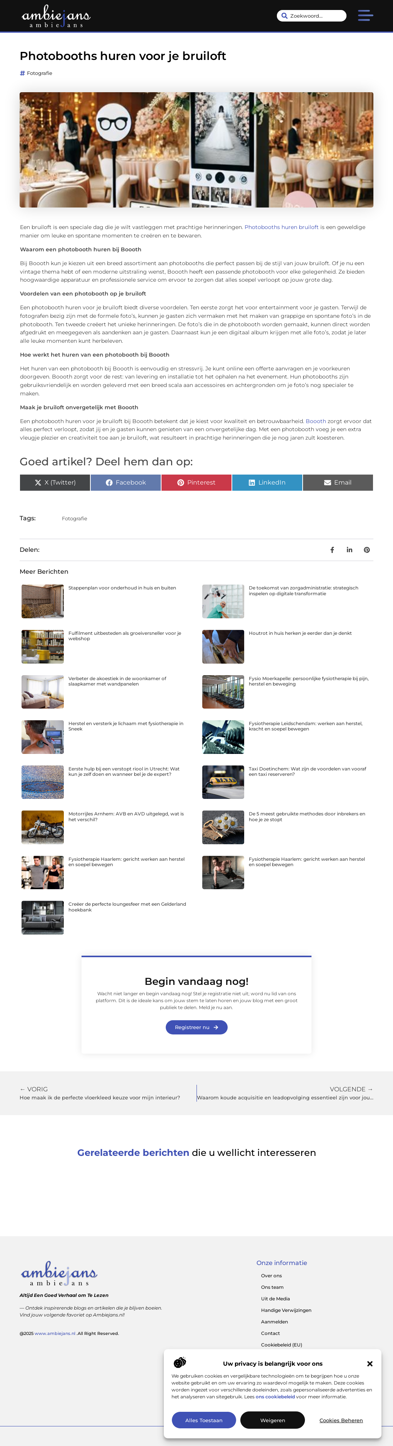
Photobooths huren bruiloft (282, 227)
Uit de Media (275, 1299)
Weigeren (272, 1420)
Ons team (272, 1287)
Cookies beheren (341, 1420)
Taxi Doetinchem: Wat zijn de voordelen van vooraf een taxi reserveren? (307, 771)
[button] (370, 1364)
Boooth (316, 421)
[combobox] (311, 16)
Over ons (271, 1275)
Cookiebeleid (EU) (281, 1345)
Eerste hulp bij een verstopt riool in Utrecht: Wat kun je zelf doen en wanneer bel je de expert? (124, 771)
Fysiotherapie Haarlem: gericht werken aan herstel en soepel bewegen (126, 861)
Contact (270, 1333)
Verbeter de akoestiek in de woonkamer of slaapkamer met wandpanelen (117, 681)
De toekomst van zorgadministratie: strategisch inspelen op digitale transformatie (303, 590)
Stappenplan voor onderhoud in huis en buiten (122, 588)
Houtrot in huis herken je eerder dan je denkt (300, 633)
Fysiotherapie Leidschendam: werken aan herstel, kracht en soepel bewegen (306, 726)
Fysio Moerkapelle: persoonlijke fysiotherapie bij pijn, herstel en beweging (309, 681)
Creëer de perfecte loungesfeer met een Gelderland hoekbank (127, 906)
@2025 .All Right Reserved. (69, 1333)
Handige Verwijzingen (286, 1310)
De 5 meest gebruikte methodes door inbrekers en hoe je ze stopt (307, 816)
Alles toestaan (204, 1420)
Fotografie (39, 73)
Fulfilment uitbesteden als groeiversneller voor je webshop (124, 635)
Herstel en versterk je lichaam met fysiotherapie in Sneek (125, 726)
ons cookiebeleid (275, 1397)
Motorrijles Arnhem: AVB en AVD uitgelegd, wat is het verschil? (126, 816)
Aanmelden (274, 1322)
